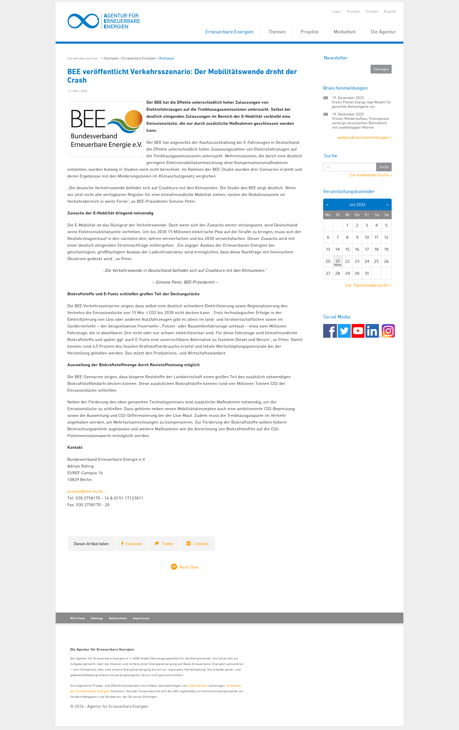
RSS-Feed (77, 618)
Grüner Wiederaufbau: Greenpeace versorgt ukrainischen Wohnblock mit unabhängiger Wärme (360, 122)
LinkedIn (201, 543)
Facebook (134, 543)
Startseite (111, 58)
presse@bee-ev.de (85, 491)
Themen (277, 32)
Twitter (168, 543)
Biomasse (166, 58)
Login (336, 11)
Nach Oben (189, 566)
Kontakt (353, 11)
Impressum (141, 618)
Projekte (310, 32)
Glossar (372, 11)
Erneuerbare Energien (229, 32)
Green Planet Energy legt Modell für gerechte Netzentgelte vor (361, 104)
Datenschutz (118, 618)
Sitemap (97, 618)
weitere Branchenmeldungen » (365, 137)
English (390, 11)
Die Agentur (383, 32)
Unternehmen (197, 685)
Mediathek (345, 32)
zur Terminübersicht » (368, 285)
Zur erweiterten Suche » (370, 175)
